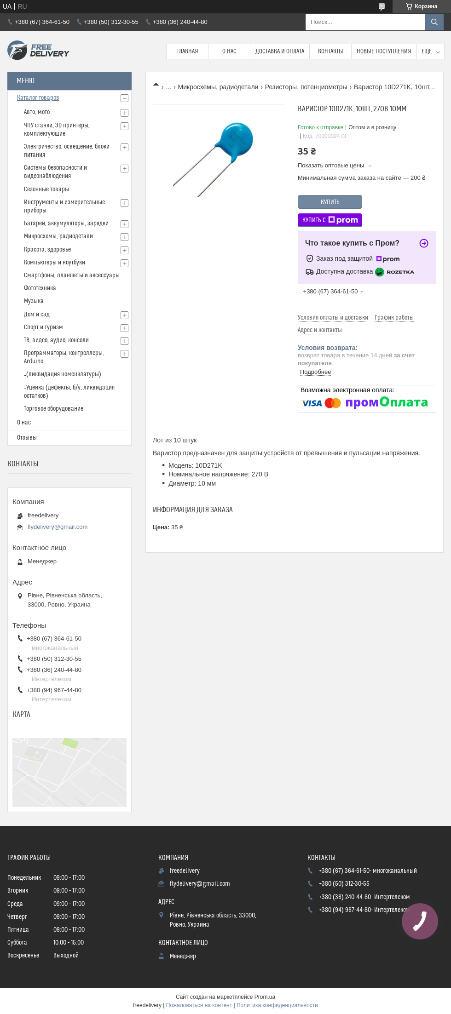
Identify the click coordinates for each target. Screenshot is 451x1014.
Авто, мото (37, 112)
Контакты (330, 51)
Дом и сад (37, 314)
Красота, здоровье (47, 249)
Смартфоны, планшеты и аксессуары (72, 275)
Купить (330, 202)
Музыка (34, 301)
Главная (187, 51)
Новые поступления (384, 51)
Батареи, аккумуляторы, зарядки (66, 223)
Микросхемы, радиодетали (218, 87)
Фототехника (40, 288)
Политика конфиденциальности (277, 1005)
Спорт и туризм (43, 327)
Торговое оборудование (53, 408)
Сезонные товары (46, 189)
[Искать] (434, 22)
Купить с (330, 220)
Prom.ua (264, 997)
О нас (229, 51)
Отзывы (27, 437)
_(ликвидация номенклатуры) (62, 374)
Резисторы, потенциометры (306, 87)
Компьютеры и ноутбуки (54, 262)
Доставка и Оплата (279, 51)
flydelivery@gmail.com (57, 526)
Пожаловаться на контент (199, 1005)
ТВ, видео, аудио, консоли (56, 340)
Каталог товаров (38, 98)
